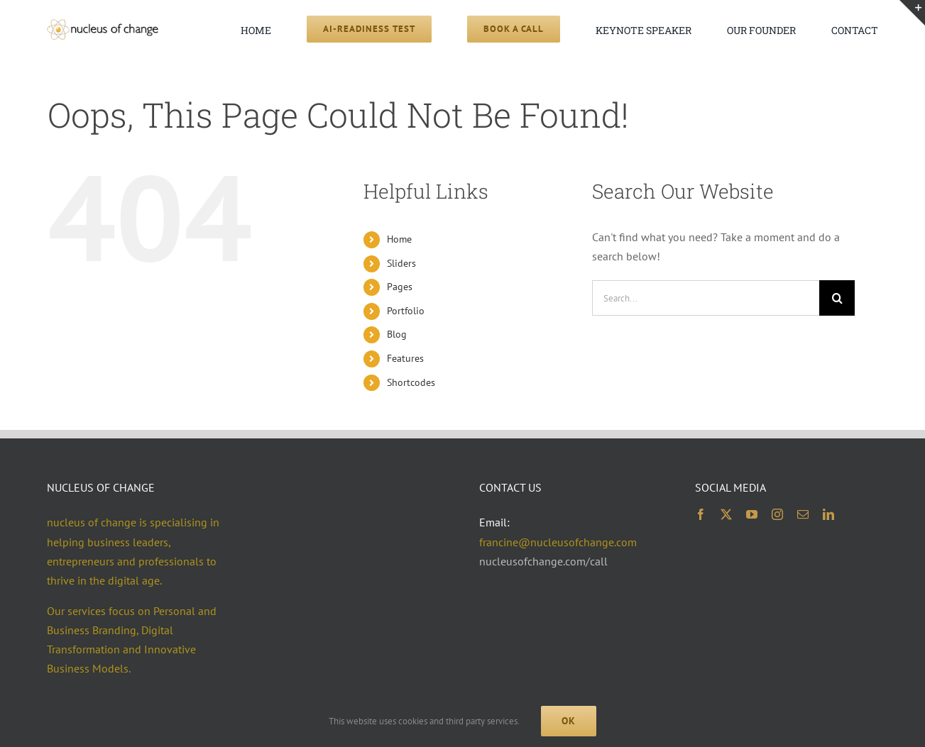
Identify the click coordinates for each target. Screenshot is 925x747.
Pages (399, 286)
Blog (397, 334)
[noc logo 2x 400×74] (102, 25)
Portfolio (406, 310)
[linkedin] (828, 514)
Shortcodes (411, 382)
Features (405, 358)
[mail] (803, 514)
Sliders (401, 263)
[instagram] (777, 514)
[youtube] (751, 514)
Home (399, 239)
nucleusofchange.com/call (543, 561)
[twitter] (726, 514)
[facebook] (700, 514)
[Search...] (705, 298)
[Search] (837, 298)
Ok (569, 720)
